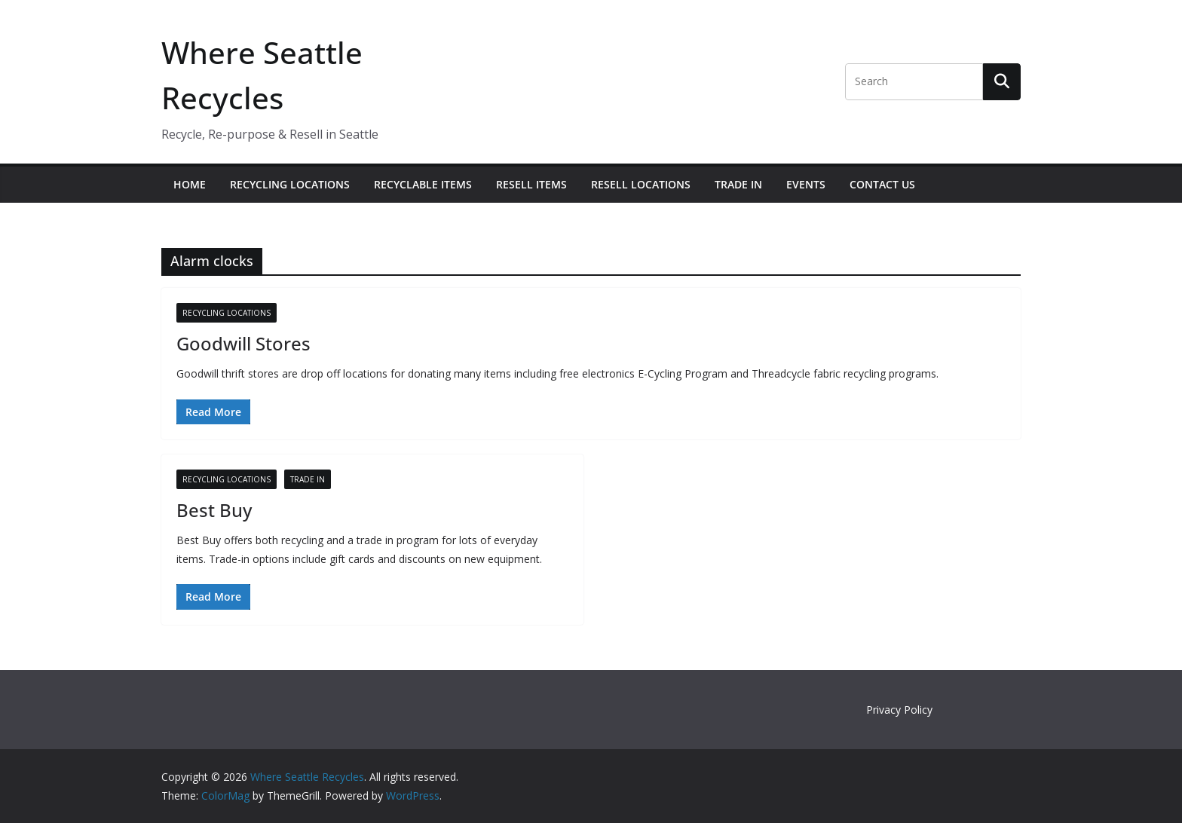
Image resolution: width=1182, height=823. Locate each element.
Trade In (738, 184)
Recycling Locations (290, 184)
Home (189, 184)
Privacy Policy (899, 709)
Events (805, 184)
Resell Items (531, 184)
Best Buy (214, 509)
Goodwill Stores (243, 343)
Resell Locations (641, 184)
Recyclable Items (423, 184)
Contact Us (882, 184)
